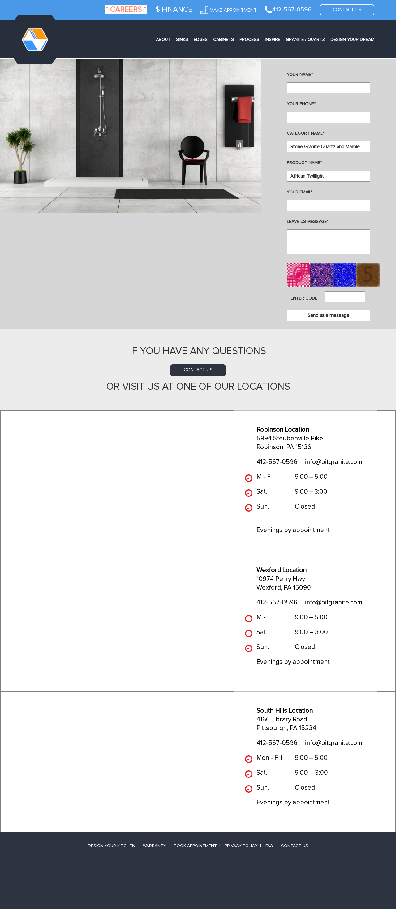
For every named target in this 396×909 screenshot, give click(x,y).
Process (249, 39)
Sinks (182, 39)
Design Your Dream (352, 39)
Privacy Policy (241, 846)
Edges (201, 39)
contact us (198, 370)
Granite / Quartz (305, 39)
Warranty (154, 846)
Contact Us (294, 846)
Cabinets (223, 39)
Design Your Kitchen (111, 846)
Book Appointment (195, 846)
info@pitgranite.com (333, 462)
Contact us (347, 9)
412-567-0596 (276, 462)
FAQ (269, 846)
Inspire (272, 39)
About (163, 39)
